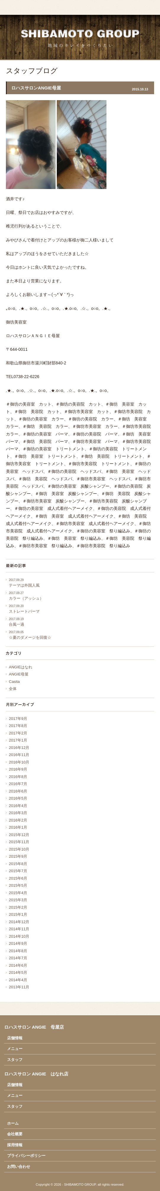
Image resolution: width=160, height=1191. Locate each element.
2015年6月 (18, 878)
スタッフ (14, 1059)
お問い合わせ (18, 1166)
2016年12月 (19, 747)
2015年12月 (19, 835)
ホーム (13, 1123)
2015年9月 (18, 856)
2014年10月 (19, 936)
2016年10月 (19, 762)
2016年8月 (18, 776)
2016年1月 (18, 827)
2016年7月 (18, 784)
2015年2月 (18, 907)
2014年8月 (18, 951)
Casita (14, 681)
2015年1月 (18, 914)
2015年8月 (18, 864)
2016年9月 (18, 769)
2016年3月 (18, 813)
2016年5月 (18, 798)
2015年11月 (19, 842)
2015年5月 (18, 885)
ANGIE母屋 (18, 674)
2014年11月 (19, 929)
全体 (13, 688)
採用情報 (14, 1145)
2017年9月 (18, 718)
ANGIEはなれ (20, 667)
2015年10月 (19, 849)
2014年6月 (18, 965)
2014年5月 (18, 972)
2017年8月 (18, 725)
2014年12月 (19, 922)
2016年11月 (19, 755)
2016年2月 (18, 820)
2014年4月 (18, 980)
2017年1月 (18, 740)
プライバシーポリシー (26, 1155)
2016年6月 (18, 791)
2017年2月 (18, 733)
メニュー (14, 1048)
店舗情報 (14, 1038)
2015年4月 (18, 893)
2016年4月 (18, 805)
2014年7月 (18, 958)
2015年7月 (18, 871)
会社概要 (14, 1134)
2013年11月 (19, 987)
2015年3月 (18, 900)
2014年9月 (18, 943)
